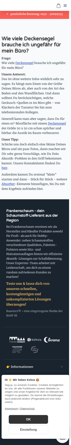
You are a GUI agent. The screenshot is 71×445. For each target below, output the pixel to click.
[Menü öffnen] (65, 5)
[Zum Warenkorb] (58, 5)
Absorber (8, 184)
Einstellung (28, 429)
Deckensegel (24, 63)
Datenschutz (27, 408)
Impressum (11, 408)
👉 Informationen (19, 367)
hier (4, 168)
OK (28, 419)
